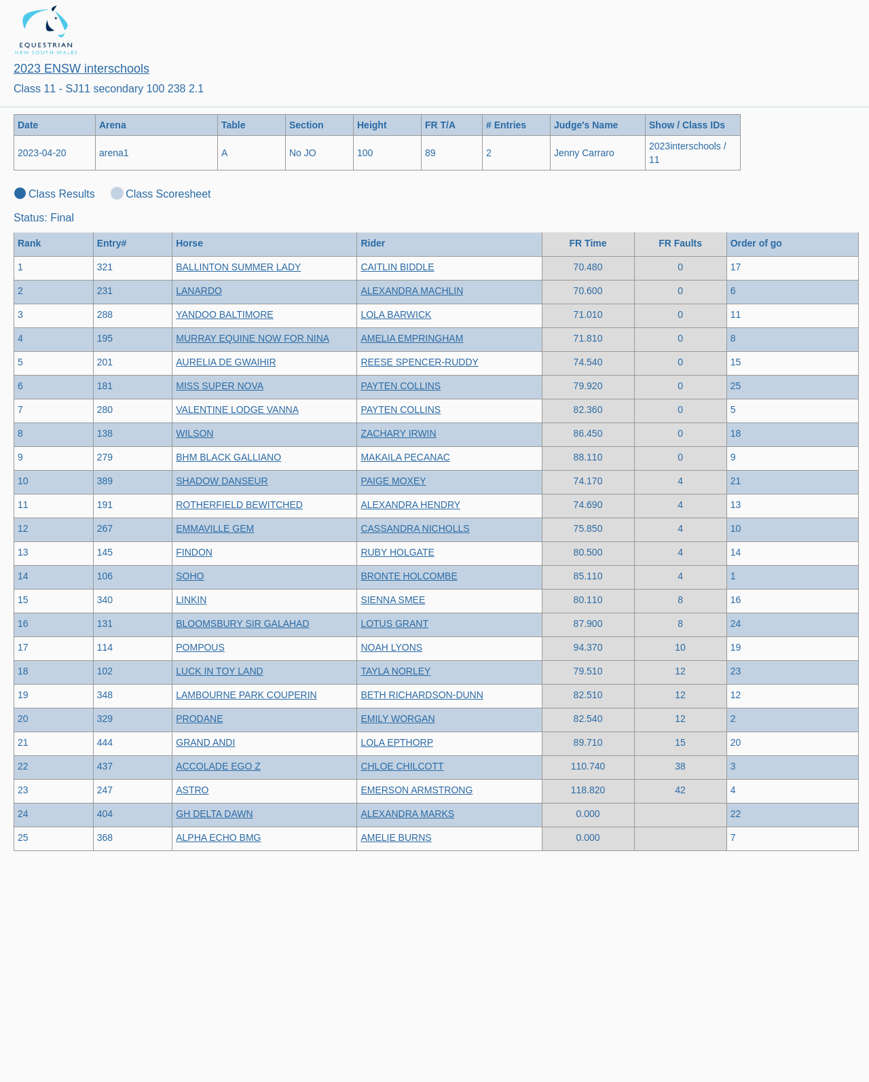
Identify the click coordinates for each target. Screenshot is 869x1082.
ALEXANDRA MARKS (407, 813)
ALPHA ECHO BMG (218, 837)
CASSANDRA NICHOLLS (414, 528)
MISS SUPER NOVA (219, 385)
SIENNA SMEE (392, 599)
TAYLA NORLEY (395, 671)
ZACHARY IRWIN (398, 433)
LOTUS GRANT (394, 623)
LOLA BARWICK (395, 314)
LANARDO (199, 290)
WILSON (194, 433)
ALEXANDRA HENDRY (410, 504)
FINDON (194, 552)
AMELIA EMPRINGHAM (411, 338)
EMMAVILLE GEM (215, 528)
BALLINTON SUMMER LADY (238, 267)
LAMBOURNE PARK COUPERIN (246, 694)
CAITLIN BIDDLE (397, 267)
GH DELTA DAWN (214, 813)
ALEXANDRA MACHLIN (411, 290)
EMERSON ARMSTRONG (416, 790)
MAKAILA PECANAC (405, 457)
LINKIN (191, 599)
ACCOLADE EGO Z (218, 766)
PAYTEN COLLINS (400, 385)
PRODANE (199, 718)
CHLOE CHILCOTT (401, 766)
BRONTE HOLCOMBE (408, 576)
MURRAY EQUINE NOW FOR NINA (252, 338)
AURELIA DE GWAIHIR (226, 362)
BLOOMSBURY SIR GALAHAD (242, 623)
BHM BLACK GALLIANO (228, 457)
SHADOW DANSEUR (221, 480)
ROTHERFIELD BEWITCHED (239, 504)
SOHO (190, 576)
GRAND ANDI (205, 742)
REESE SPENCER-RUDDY (419, 362)
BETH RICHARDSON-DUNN (421, 694)
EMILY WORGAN (397, 718)
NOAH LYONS (391, 647)
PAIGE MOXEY (393, 480)
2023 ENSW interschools (81, 68)
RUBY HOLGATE (397, 552)
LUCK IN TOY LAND (219, 671)
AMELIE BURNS (395, 837)
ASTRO (192, 790)
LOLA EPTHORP (396, 742)
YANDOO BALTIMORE (224, 314)
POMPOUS (200, 647)
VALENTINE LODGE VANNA (237, 409)
